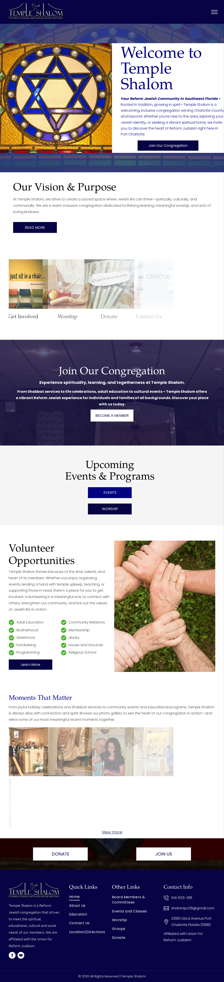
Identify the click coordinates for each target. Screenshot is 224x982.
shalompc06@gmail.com (192, 908)
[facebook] (12, 956)
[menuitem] (90, 896)
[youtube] (21, 956)
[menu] (214, 12)
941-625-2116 (181, 897)
